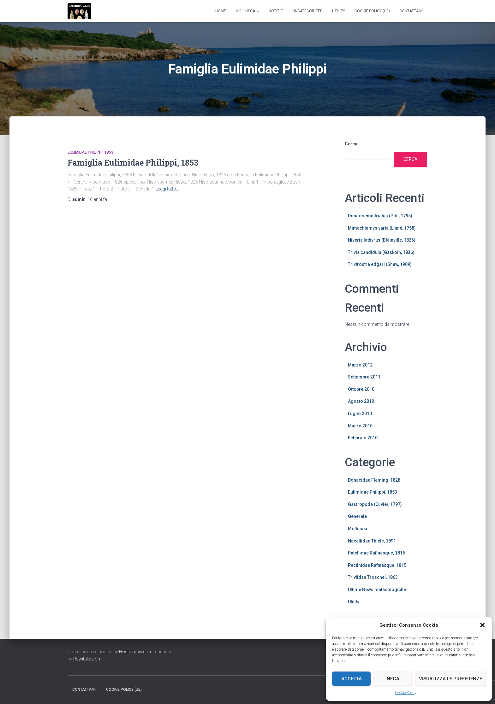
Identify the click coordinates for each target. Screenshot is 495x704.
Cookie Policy (405, 692)
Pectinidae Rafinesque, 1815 (377, 565)
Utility (338, 11)
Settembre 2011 (364, 376)
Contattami (411, 11)
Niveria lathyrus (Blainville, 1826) (381, 240)
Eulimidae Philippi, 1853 (90, 152)
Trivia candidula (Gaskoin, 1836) (381, 252)
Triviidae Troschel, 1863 (373, 577)
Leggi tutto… (167, 188)
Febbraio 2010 (363, 437)
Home (220, 11)
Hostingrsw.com (135, 651)
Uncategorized (307, 11)
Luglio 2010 (360, 413)
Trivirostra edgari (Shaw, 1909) (380, 264)
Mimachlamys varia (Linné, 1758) (382, 228)
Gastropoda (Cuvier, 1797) (375, 504)
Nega (393, 679)
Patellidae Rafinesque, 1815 (376, 552)
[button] (482, 625)
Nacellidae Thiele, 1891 (372, 540)
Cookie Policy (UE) (372, 11)
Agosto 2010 (361, 401)
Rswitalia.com (87, 658)
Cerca (351, 143)
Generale (357, 516)
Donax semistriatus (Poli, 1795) (380, 215)
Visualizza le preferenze (450, 679)
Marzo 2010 (360, 425)
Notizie (276, 11)
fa (97, 199)
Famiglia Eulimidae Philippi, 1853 (133, 162)
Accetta (351, 679)
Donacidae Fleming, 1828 (374, 480)
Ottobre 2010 (361, 389)
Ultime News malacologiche (377, 589)
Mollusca (247, 11)
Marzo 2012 (360, 364)
